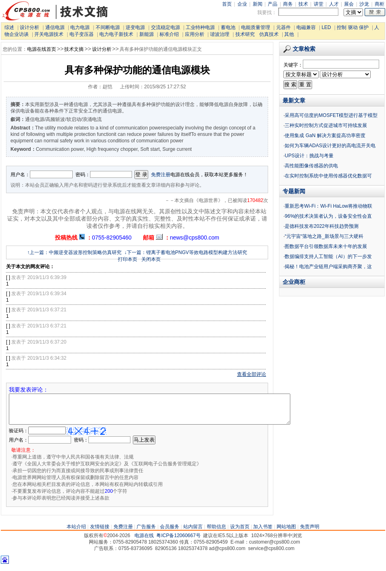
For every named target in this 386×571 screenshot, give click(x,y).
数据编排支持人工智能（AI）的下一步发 (328, 256)
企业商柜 (294, 282)
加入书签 (263, 533)
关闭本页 (151, 259)
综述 (9, 27)
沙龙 (364, 4)
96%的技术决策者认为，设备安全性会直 (328, 216)
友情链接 (99, 533)
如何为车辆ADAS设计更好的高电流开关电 (330, 145)
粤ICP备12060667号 (178, 541)
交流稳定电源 (165, 27)
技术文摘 (74, 49)
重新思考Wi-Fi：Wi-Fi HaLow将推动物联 (328, 206)
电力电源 (80, 27)
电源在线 (144, 541)
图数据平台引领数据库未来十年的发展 (326, 246)
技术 (303, 4)
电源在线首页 (41, 49)
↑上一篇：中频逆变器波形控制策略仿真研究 (74, 252)
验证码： (18, 437)
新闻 (257, 4)
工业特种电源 (200, 27)
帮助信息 (216, 533)
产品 (272, 4)
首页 (227, 4)
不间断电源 (108, 27)
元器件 (283, 27)
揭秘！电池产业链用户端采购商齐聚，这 (328, 266)
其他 (289, 34)
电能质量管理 (255, 27)
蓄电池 (228, 27)
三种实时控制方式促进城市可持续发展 (326, 125)
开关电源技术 (48, 34)
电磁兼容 (306, 27)
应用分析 (194, 34)
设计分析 (29, 27)
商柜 (379, 4)
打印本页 (127, 259)
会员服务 (169, 533)
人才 (334, 4)
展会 (349, 4)
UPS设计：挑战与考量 (309, 155)
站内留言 (193, 533)
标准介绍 (169, 34)
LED (326, 27)
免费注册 (160, 174)
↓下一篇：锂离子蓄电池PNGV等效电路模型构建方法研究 (185, 252)
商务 (288, 4)
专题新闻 (294, 191)
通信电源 (55, 27)
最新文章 (294, 100)
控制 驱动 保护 (353, 27)
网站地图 (286, 533)
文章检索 (299, 49)
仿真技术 (269, 34)
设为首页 (240, 533)
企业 (242, 4)
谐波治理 (219, 34)
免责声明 (309, 533)
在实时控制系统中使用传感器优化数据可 (328, 176)
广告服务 (146, 533)
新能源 (146, 34)
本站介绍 (76, 533)
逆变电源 (135, 27)
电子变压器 (81, 34)
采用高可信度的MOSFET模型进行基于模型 (331, 115)
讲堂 (318, 4)
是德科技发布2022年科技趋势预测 (322, 226)
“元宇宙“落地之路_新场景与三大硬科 (324, 236)
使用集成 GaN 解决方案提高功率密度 (325, 135)
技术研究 (245, 34)
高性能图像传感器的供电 (311, 166)
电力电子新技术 (116, 34)
